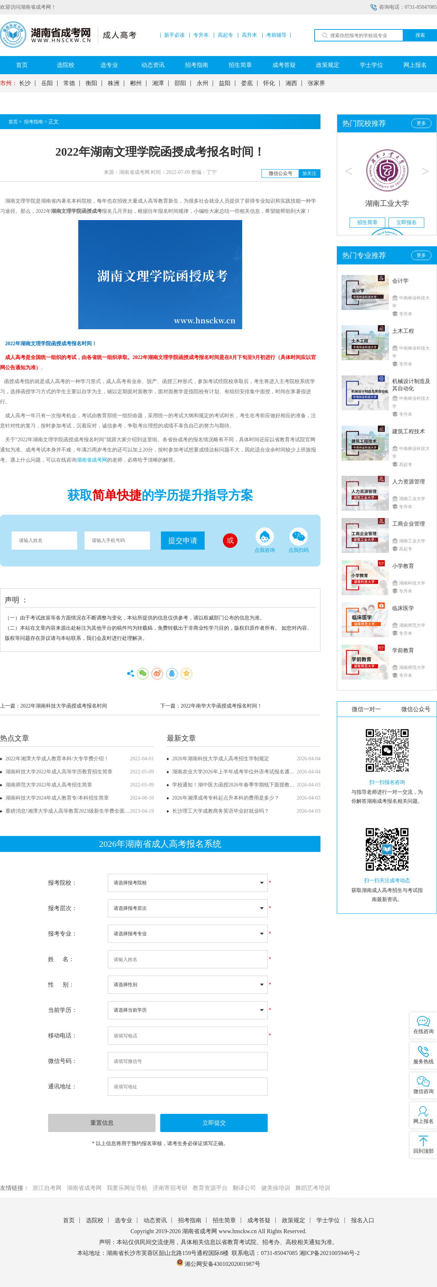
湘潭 (158, 83)
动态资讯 (153, 65)
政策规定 (327, 65)
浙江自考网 (47, 1188)
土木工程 (403, 331)
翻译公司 (244, 1188)
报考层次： (62, 908)
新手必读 (174, 35)
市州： (8, 83)
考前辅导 (276, 35)
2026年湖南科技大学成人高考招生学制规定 (220, 758)
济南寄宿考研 (170, 1188)
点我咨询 (265, 540)
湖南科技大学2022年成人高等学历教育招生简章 (59, 771)
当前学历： (62, 1010)
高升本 (249, 35)
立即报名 (406, 222)
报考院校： (62, 883)
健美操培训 (275, 1188)
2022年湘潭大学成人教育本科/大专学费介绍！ (57, 758)
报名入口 (362, 1220)
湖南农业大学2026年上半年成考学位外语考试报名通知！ (236, 771)
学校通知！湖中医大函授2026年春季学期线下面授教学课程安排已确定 (251, 785)
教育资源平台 (210, 1188)
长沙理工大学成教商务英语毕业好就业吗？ (220, 811)
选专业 (109, 65)
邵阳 (180, 83)
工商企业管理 (408, 524)
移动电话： (62, 1035)
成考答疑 (284, 65)
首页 (22, 65)
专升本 (201, 35)
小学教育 (403, 566)
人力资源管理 (408, 482)
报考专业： (62, 934)
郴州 (136, 83)
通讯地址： (62, 1086)
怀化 (269, 83)
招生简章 (240, 65)
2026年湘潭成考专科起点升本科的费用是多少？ (225, 798)
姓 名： (61, 959)
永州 (202, 83)
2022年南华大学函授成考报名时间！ (221, 706)
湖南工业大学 (387, 203)
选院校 (65, 65)
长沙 (25, 83)
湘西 (291, 83)
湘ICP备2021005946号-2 (329, 1253)
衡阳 (91, 83)
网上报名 (415, 65)
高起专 (225, 35)
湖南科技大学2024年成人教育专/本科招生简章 (57, 798)
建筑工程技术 (408, 431)
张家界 (316, 83)
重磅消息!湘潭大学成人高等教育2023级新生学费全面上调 (70, 811)
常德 (69, 83)
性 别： (61, 984)
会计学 (400, 281)
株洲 (113, 83)
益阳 (225, 83)
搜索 (420, 35)
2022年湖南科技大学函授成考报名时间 (63, 706)
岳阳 (47, 83)
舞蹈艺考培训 (312, 1188)
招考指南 (196, 65)
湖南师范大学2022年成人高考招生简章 (48, 785)
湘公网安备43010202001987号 (218, 1264)
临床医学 (403, 608)
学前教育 (403, 650)
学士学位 (371, 65)
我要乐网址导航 (127, 1188)
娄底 (247, 83)
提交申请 (182, 541)
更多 (421, 123)
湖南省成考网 (84, 1188)
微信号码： (62, 1061)
